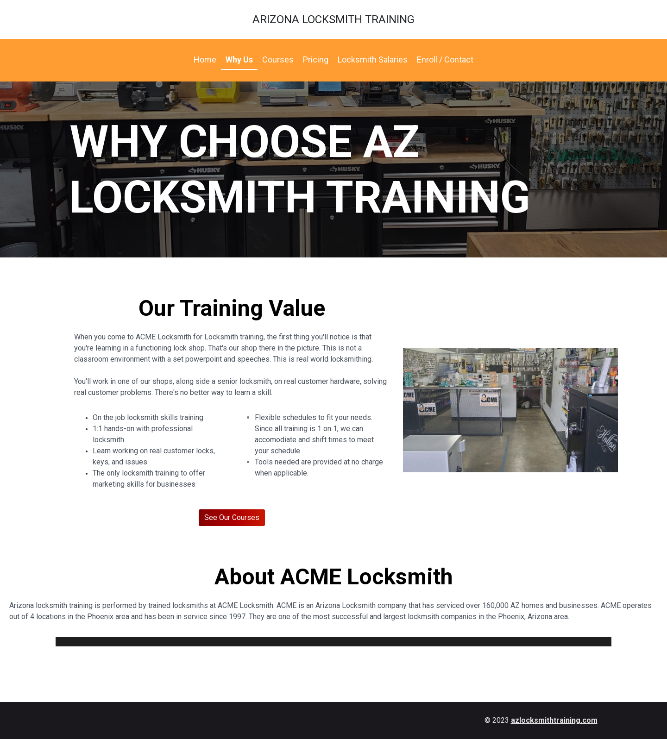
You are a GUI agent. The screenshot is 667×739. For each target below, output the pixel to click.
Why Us (239, 59)
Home (205, 59)
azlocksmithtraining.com (554, 720)
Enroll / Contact (445, 59)
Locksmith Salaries (373, 59)
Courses (278, 59)
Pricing (315, 59)
